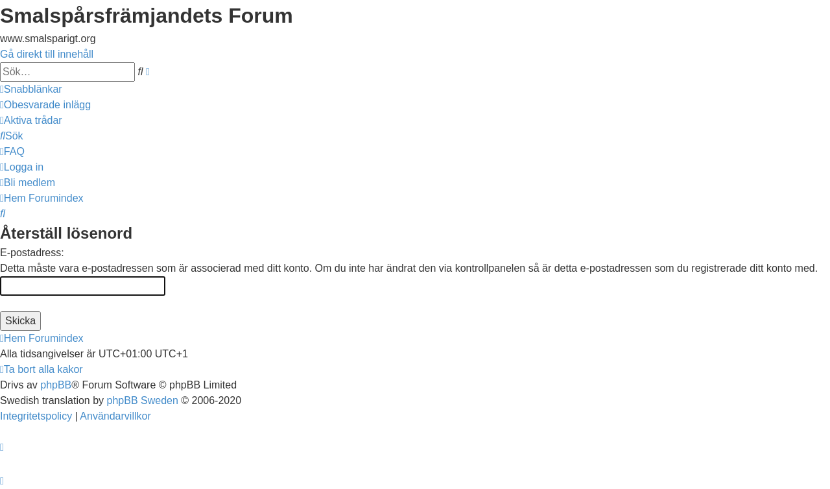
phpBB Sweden (142, 400)
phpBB (55, 384)
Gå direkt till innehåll (46, 54)
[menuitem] (45, 104)
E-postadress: (32, 252)
